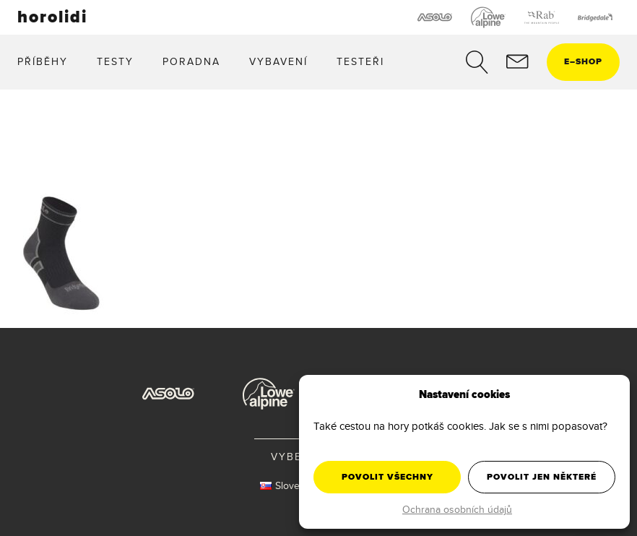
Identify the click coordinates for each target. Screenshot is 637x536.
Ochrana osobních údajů (457, 509)
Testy (115, 61)
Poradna (191, 61)
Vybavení (278, 61)
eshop (583, 61)
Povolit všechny (387, 476)
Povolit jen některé (542, 476)
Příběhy (42, 61)
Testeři (360, 61)
